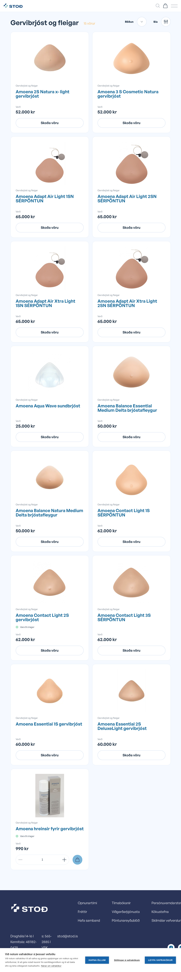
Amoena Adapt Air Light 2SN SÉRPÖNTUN (127, 198)
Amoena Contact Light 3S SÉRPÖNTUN (124, 617)
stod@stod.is (67, 936)
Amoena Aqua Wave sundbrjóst (48, 406)
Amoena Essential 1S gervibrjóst (49, 724)
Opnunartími (87, 903)
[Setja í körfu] (77, 860)
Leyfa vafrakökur (160, 960)
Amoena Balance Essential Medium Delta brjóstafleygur (127, 408)
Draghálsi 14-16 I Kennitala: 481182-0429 (23, 942)
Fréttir (82, 912)
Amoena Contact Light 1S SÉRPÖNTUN (123, 512)
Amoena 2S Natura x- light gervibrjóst (42, 93)
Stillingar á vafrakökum (127, 960)
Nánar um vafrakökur (51, 966)
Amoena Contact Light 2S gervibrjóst (42, 617)
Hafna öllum (97, 960)
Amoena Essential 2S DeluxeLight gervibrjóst (122, 726)
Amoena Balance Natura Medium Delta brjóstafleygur (49, 512)
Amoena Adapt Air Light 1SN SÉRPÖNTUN (45, 198)
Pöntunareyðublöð (126, 920)
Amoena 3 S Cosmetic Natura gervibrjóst (127, 93)
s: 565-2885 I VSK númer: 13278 (47, 947)
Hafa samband (89, 920)
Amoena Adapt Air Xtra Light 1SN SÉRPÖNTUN (45, 303)
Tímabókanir (121, 903)
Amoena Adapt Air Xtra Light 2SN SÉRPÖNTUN (127, 303)
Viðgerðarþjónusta (126, 912)
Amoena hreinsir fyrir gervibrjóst (50, 828)
